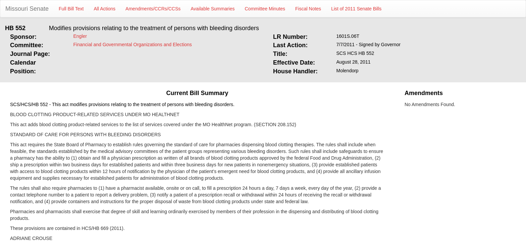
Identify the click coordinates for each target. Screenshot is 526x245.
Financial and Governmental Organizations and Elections (132, 44)
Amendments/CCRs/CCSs (152, 8)
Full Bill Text (71, 8)
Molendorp (347, 70)
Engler (80, 36)
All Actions (105, 8)
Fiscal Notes (308, 8)
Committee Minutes (265, 8)
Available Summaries (212, 8)
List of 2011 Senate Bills (356, 8)
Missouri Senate (27, 8)
